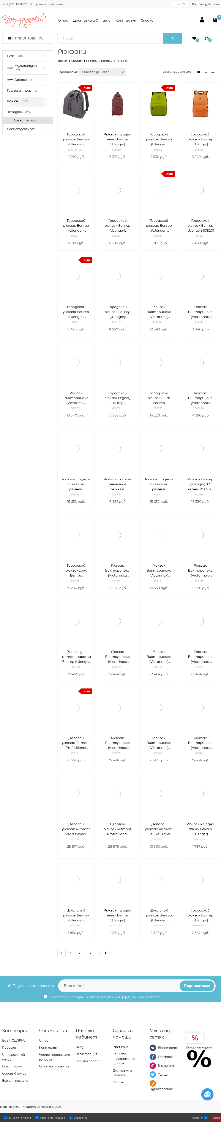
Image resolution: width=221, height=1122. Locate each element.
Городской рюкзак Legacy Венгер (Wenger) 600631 (117, 398)
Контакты (125, 20)
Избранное (80, 1117)
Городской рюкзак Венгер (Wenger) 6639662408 (200, 915)
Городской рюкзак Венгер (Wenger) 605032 (117, 312)
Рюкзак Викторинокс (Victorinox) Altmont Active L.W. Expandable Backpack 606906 (200, 398)
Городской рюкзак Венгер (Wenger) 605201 (200, 225)
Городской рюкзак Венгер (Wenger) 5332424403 (76, 139)
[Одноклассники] (153, 1083)
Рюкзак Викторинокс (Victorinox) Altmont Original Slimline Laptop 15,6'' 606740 (159, 743)
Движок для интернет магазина (25, 1106)
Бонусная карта (199, 1047)
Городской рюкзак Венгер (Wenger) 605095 (200, 139)
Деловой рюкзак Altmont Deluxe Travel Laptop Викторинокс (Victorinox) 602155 (159, 829)
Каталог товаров (27, 38)
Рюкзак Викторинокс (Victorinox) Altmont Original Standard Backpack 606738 (200, 570)
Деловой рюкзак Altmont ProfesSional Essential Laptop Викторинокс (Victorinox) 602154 (117, 829)
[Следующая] (105, 953)
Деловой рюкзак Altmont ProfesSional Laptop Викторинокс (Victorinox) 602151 (76, 743)
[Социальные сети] (207, 1094)
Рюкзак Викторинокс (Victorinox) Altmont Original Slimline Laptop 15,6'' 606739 (117, 743)
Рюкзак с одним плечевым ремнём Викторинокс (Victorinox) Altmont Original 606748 (76, 484)
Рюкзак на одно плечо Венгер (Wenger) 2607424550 (200, 829)
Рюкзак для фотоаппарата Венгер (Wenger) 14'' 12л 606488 (76, 657)
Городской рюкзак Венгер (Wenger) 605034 (76, 225)
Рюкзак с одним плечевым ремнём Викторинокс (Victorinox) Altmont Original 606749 (117, 484)
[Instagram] (153, 1065)
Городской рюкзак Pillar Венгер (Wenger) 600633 (159, 398)
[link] (199, 72)
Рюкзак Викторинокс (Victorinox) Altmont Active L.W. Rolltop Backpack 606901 (200, 312)
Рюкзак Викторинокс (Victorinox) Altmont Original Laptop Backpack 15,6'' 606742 (117, 657)
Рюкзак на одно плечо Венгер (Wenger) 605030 (117, 139)
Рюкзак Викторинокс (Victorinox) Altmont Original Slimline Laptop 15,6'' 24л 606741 (200, 743)
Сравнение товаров (52, 1117)
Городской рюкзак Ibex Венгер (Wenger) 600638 (76, 570)
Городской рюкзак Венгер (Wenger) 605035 (117, 225)
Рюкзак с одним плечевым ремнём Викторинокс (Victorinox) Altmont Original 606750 (159, 484)
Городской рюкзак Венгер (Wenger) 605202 (159, 139)
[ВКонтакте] (153, 1048)
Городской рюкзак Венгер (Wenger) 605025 (76, 312)
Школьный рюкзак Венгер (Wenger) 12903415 (76, 915)
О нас (63, 20)
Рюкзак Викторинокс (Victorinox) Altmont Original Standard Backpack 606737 (159, 570)
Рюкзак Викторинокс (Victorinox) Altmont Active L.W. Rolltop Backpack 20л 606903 (76, 398)
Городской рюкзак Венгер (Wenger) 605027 (159, 225)
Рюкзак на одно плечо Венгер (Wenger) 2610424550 (117, 915)
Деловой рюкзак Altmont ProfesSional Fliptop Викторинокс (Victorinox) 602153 (76, 829)
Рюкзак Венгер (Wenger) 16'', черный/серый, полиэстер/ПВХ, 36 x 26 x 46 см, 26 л (200, 484)
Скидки (147, 20)
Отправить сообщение (46, 4)
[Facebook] (153, 1057)
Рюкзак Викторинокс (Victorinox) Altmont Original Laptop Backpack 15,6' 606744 (200, 657)
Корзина (197, 1117)
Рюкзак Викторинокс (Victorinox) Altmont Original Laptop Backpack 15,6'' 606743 (159, 657)
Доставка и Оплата (91, 20)
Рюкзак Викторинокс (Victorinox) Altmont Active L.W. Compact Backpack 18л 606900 (159, 312)
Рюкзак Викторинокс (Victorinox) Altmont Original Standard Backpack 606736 (117, 570)
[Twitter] (153, 1074)
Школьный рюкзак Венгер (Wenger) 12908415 (159, 915)
